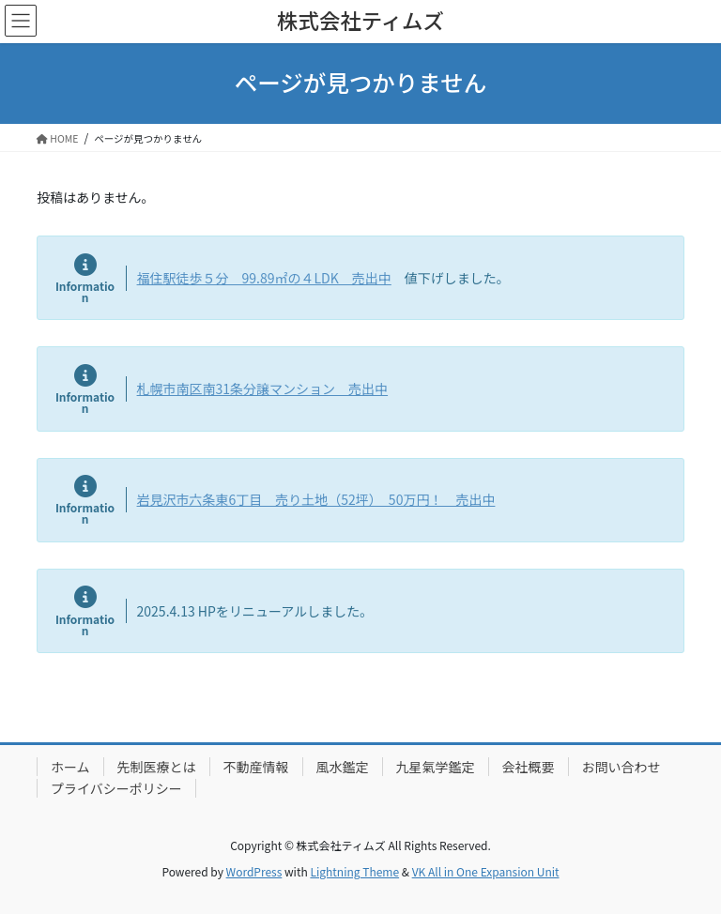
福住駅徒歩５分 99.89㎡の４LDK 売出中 (264, 277)
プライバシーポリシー (116, 788)
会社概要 (528, 766)
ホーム (70, 766)
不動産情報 (256, 766)
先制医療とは (156, 766)
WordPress (254, 871)
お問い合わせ (621, 766)
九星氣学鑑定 (435, 766)
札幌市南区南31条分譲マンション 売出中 (263, 388)
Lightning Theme (354, 871)
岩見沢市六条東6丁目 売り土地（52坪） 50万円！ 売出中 (316, 499)
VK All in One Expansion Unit (486, 871)
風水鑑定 (342, 766)
